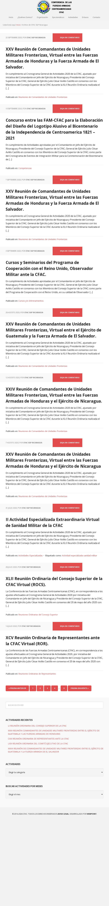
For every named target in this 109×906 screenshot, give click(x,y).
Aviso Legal (63, 899)
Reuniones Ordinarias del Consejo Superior (38, 693)
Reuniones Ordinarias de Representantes (37, 758)
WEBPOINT (92, 899)
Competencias (25, 187)
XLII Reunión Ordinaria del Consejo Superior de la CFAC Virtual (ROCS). (47, 657)
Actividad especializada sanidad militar (79, 628)
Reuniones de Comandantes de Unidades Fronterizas (42, 104)
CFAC (54, 7)
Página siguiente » (80, 773)
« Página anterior (17, 773)
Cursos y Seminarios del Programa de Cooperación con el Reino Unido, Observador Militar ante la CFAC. (54, 296)
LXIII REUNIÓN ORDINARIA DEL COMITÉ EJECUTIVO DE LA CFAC (38, 828)
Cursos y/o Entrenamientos (31, 332)
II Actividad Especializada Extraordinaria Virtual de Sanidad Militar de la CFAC (44, 591)
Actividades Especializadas (30, 628)
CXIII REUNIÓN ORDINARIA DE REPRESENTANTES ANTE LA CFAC (38, 823)
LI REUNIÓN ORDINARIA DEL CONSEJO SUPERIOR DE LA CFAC (37, 810)
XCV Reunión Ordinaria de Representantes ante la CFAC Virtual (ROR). (49, 722)
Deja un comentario (69, 38)
